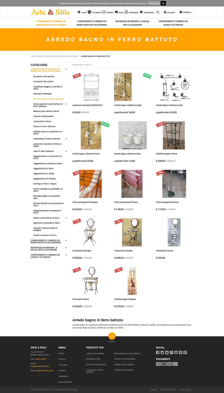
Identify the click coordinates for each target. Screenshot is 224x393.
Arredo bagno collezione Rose (127, 153)
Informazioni (154, 3)
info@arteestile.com (40, 366)
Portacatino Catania (123, 250)
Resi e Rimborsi (65, 382)
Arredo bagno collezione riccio (86, 153)
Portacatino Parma (164, 250)
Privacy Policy (185, 389)
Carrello (62, 359)
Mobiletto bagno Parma (166, 153)
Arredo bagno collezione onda (169, 105)
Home (61, 353)
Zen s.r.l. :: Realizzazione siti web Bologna (62, 389)
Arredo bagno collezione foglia (128, 105)
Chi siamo (62, 364)
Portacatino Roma (80, 299)
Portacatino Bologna (81, 250)
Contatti (62, 370)
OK (163, 3)
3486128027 (40, 359)
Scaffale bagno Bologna (125, 299)
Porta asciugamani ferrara (126, 202)
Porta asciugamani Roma (167, 202)
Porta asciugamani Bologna (85, 202)
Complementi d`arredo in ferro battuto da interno (54, 56)
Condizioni (63, 376)
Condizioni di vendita (168, 389)
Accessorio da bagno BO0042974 (87, 105)
